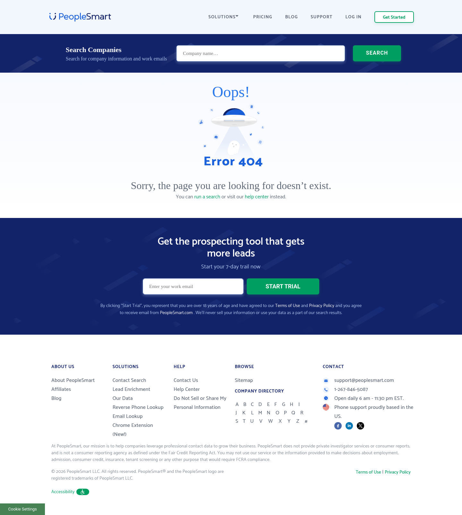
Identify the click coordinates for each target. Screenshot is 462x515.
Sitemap (244, 380)
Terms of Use (287, 306)
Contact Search (129, 380)
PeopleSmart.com (176, 313)
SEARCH (377, 53)
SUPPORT (321, 17)
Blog (56, 398)
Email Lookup (128, 416)
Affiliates (61, 389)
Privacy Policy (321, 306)
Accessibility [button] (70, 492)
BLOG (291, 17)
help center (257, 197)
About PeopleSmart (73, 380)
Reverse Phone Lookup (138, 407)
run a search (207, 197)
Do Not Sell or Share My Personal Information (200, 403)
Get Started (394, 17)
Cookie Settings (22, 509)
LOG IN (354, 17)
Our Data (123, 398)
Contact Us (186, 380)
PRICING (262, 17)
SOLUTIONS (224, 17)
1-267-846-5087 (345, 389)
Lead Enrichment (131, 389)
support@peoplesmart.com (358, 380)
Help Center (187, 389)
